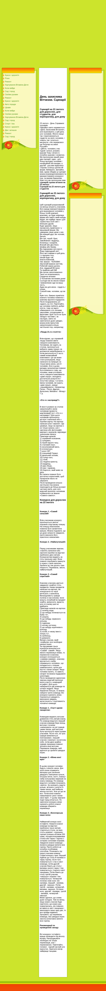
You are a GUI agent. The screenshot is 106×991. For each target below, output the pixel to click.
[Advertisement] (33, 33)
